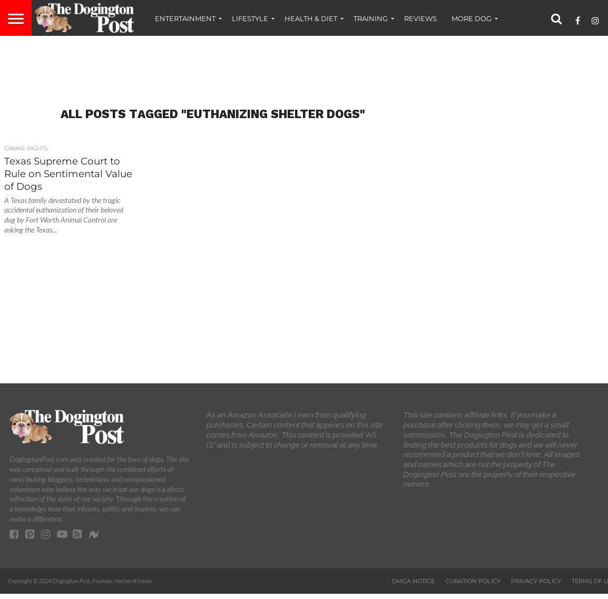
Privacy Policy (536, 581)
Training (371, 18)
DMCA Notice (413, 581)
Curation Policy (473, 581)
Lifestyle (250, 18)
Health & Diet (311, 18)
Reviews (420, 18)
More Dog (472, 18)
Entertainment (185, 18)
